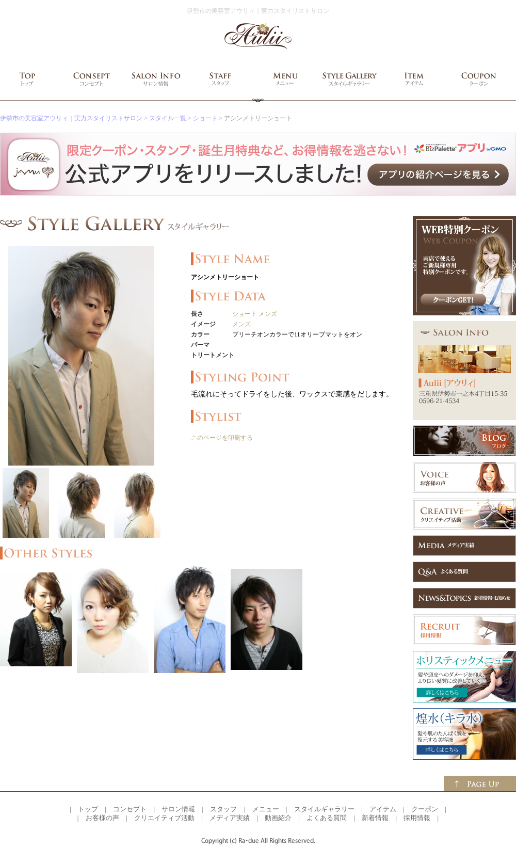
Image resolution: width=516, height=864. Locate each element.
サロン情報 (178, 809)
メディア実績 (229, 818)
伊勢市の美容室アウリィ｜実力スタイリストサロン (71, 118)
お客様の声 (102, 818)
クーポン (424, 809)
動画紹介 (278, 818)
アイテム (382, 809)
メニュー (265, 809)
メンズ (268, 313)
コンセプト (130, 809)
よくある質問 (327, 818)
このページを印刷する (222, 437)
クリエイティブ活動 (164, 818)
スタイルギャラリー (324, 809)
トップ (88, 809)
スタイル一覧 (167, 118)
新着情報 (375, 818)
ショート (205, 118)
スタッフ (223, 809)
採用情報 (417, 818)
